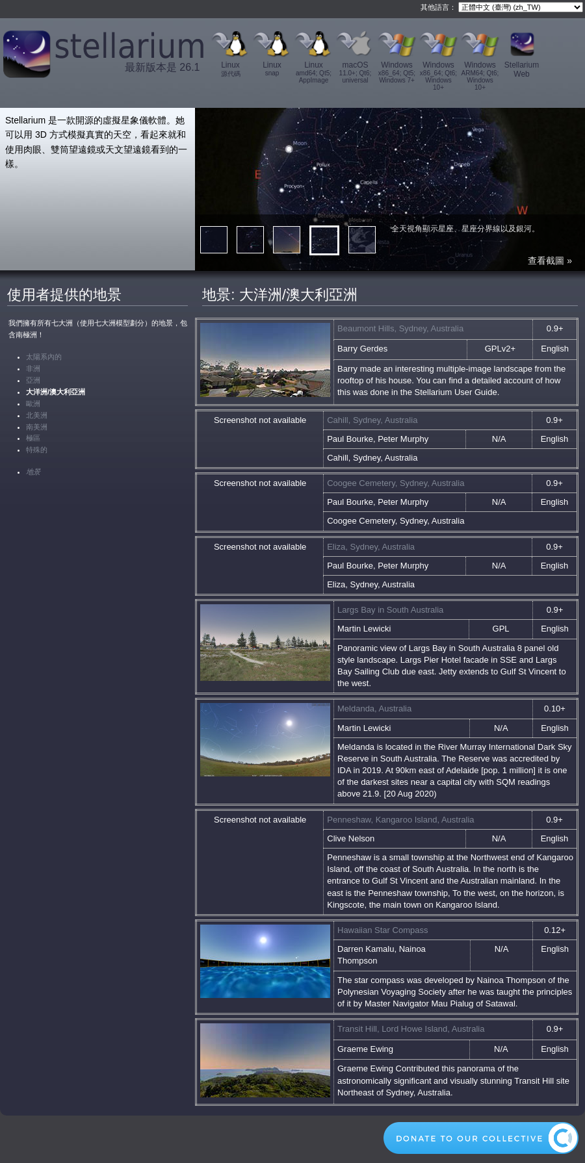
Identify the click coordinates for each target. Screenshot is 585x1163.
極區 (33, 438)
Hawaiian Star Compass (382, 930)
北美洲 (36, 415)
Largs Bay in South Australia (390, 610)
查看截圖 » (550, 260)
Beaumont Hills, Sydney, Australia (400, 328)
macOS (355, 72)
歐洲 (33, 403)
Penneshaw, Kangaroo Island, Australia (400, 819)
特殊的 (36, 450)
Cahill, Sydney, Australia (372, 420)
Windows (397, 72)
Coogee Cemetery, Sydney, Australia (395, 483)
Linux (230, 69)
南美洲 (36, 427)
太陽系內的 (44, 357)
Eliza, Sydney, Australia (371, 547)
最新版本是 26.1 (162, 67)
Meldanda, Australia (374, 708)
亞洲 (33, 380)
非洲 (33, 368)
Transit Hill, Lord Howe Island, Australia (410, 1029)
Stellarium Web (521, 69)
